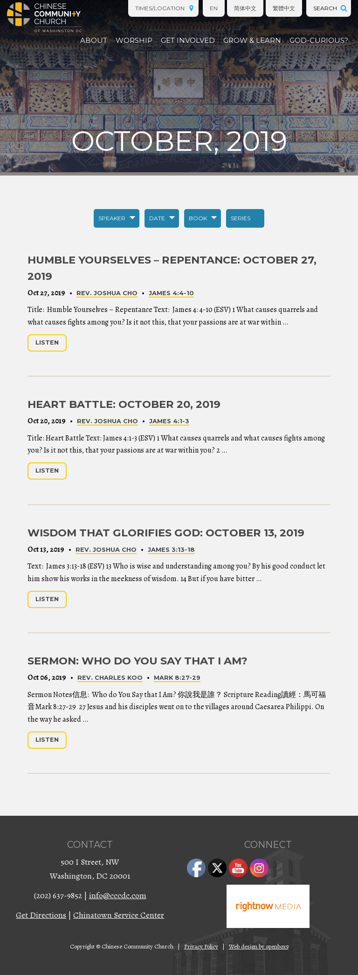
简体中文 (245, 8)
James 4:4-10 (171, 293)
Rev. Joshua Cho (107, 293)
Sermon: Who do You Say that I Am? (138, 660)
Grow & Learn (252, 40)
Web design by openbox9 (259, 946)
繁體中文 (284, 8)
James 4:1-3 (169, 421)
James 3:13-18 (171, 549)
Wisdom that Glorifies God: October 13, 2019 (166, 532)
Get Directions (41, 915)
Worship (134, 40)
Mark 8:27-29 (177, 677)
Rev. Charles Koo (110, 677)
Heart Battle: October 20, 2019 (124, 404)
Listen (47, 342)
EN (214, 8)
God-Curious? (318, 40)
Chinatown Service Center (118, 915)
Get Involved (188, 40)
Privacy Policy (201, 946)
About (93, 40)
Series (240, 218)
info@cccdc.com (117, 895)
